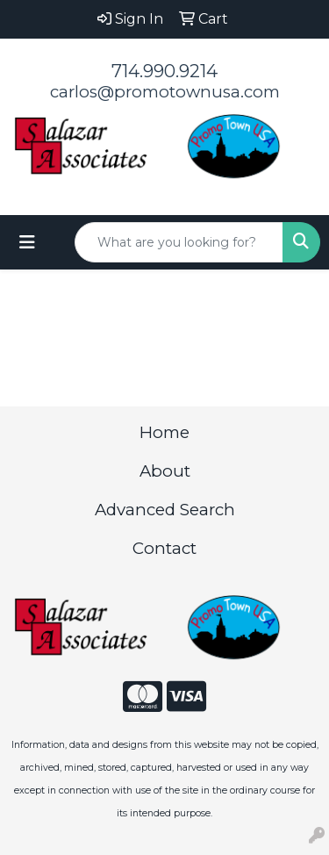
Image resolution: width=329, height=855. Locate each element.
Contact (164, 548)
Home (164, 432)
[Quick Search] (179, 242)
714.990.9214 (164, 71)
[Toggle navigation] (27, 242)
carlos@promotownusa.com (165, 92)
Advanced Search (165, 509)
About (164, 471)
